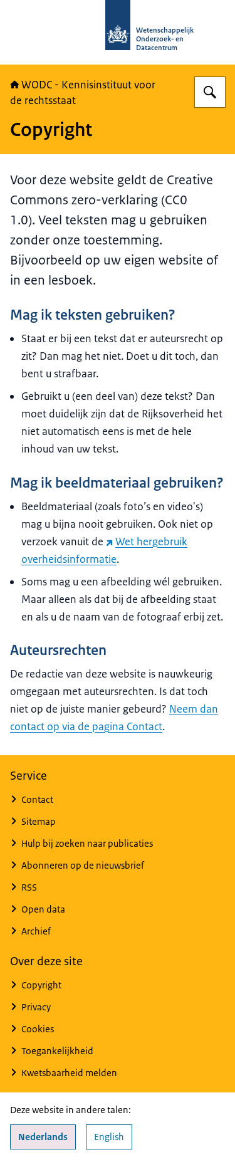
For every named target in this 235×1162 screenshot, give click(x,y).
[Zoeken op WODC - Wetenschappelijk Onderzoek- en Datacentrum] (210, 92)
